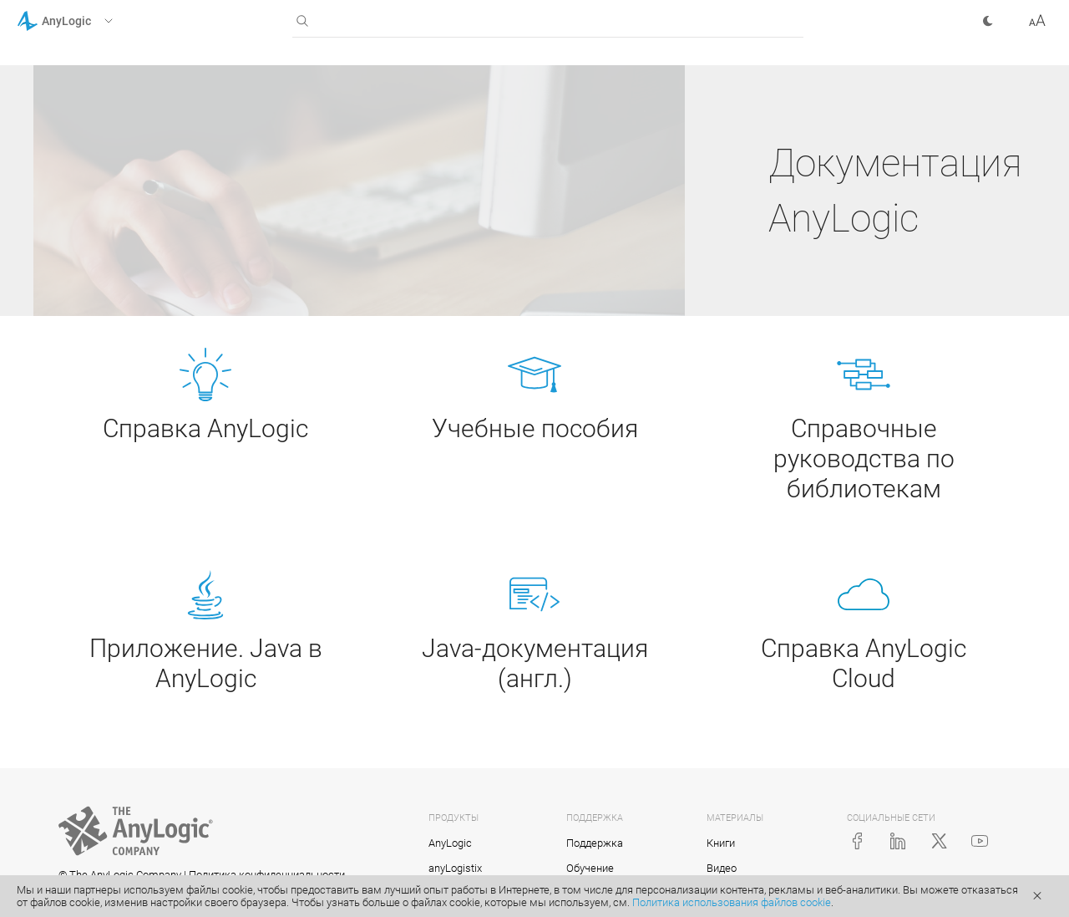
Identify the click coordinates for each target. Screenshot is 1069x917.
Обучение (590, 868)
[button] (86, 21)
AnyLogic (450, 843)
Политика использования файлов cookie (731, 902)
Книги (721, 843)
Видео (722, 868)
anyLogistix (455, 868)
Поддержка (594, 843)
